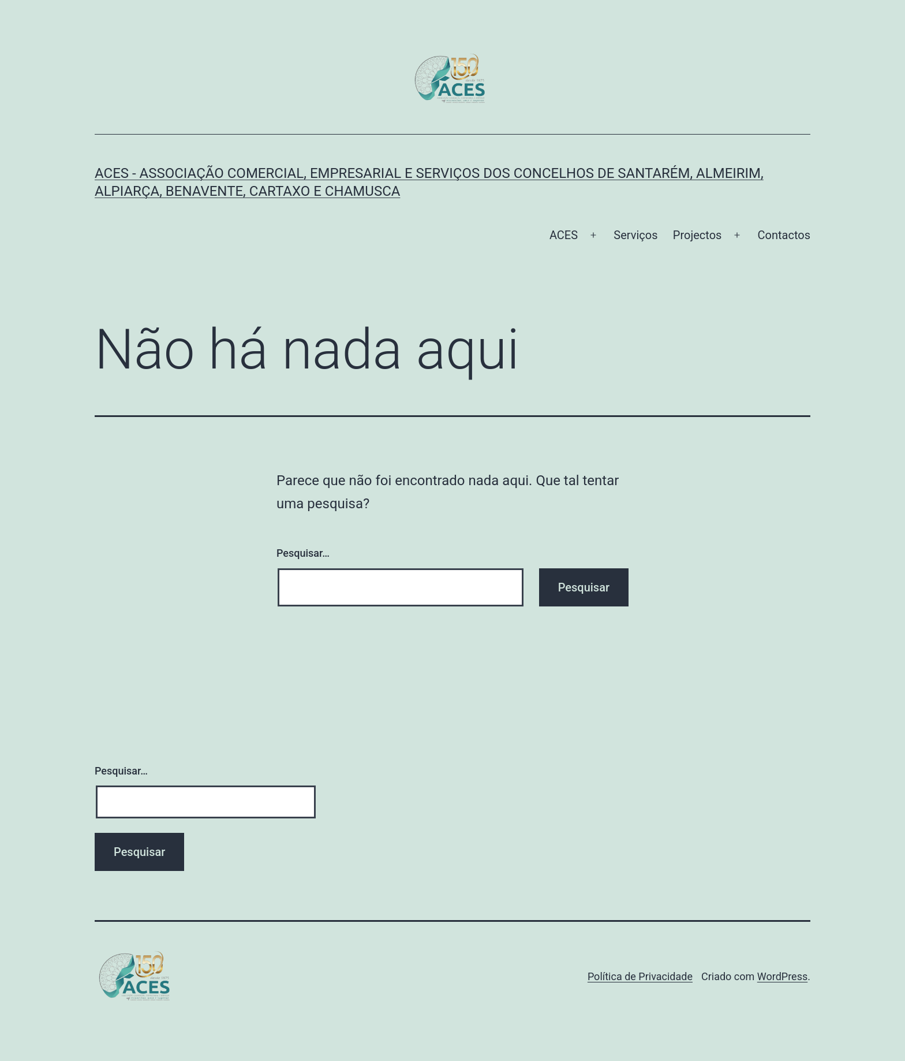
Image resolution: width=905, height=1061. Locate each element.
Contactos (784, 235)
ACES (563, 235)
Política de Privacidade (640, 976)
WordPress (782, 976)
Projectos (697, 235)
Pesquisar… (303, 553)
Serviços (635, 235)
